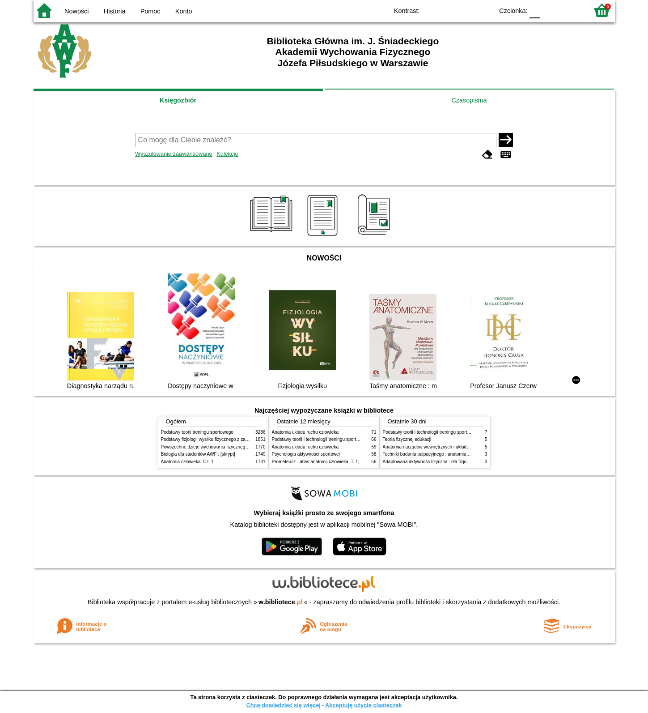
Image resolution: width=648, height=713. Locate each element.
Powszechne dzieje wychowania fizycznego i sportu (212, 446)
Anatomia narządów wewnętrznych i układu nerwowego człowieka (448, 446)
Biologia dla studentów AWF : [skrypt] (198, 454)
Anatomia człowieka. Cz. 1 (187, 461)
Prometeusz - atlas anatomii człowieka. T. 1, (316, 461)
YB (465, 10)
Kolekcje (227, 153)
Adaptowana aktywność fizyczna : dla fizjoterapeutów (436, 461)
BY (484, 10)
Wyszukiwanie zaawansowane (173, 153)
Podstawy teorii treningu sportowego (197, 432)
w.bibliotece (280, 602)
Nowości (76, 11)
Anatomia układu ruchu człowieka (305, 432)
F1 (550, 10)
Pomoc (150, 11)
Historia (115, 11)
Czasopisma (469, 100)
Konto (183, 11)
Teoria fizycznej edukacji (407, 439)
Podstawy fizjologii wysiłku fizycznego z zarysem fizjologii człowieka (228, 439)
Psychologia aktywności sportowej (306, 454)
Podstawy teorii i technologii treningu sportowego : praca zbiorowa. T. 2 (343, 439)
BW (448, 10)
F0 (535, 10)
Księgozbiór (178, 100)
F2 (571, 10)
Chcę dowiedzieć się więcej (283, 705)
